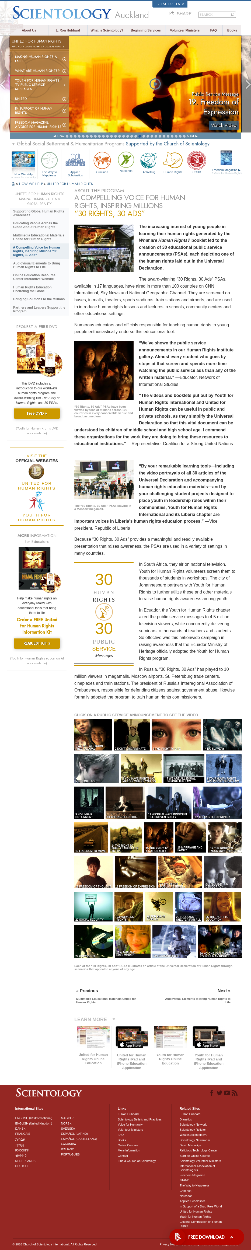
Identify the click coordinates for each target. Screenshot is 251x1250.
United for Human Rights (196, 1211)
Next (190, 136)
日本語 (19, 1145)
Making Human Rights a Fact (36, 59)
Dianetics (186, 1119)
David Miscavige (190, 1145)
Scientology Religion (193, 1129)
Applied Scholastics (75, 163)
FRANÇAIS (22, 1133)
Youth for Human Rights (195, 1216)
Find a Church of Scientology (137, 1160)
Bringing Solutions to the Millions (39, 299)
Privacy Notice (169, 1244)
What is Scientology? (107, 30)
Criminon (102, 162)
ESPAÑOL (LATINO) (74, 1133)
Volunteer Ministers (185, 30)
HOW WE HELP (31, 183)
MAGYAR (67, 1118)
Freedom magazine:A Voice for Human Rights (38, 124)
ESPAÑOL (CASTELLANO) (79, 1138)
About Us (29, 30)
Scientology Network (193, 1124)
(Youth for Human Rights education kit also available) (37, 661)
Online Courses (128, 1145)
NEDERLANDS (25, 1160)
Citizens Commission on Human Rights (201, 1223)
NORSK (66, 1123)
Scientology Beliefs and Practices (140, 1119)
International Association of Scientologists (197, 1167)
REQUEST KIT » (36, 643)
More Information (129, 1150)
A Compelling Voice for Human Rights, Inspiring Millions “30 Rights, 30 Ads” (36, 251)
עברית (20, 1139)
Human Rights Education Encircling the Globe (32, 289)
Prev (60, 136)
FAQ (213, 30)
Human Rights (172, 162)
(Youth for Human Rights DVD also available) (37, 431)
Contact (123, 1155)
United (21, 98)
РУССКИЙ (22, 1150)
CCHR (196, 162)
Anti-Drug (148, 162)
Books (232, 30)
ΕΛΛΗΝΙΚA (68, 1144)
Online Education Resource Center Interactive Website (34, 277)
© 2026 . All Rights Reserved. (55, 1244)
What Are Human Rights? (37, 70)
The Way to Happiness (49, 163)
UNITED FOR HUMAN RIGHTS (70, 183)
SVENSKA (68, 1128)
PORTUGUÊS (70, 1154)
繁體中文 (21, 1155)
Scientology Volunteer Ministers (200, 1160)
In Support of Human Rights (33, 110)
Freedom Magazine (227, 171)
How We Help (23, 174)
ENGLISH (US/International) (34, 1118)
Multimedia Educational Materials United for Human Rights (38, 237)
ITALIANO (67, 1149)
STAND (184, 1180)
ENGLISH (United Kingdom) (33, 1123)
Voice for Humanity (130, 1124)
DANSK (20, 1128)
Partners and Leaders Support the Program (39, 309)
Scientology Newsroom (195, 1140)
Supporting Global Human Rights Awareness (38, 213)
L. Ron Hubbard (68, 30)
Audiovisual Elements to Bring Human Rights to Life (36, 265)
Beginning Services (146, 30)
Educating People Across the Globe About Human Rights (35, 225)
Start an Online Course (195, 1155)
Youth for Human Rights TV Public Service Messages (37, 85)
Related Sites (171, 4)
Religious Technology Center (198, 1150)
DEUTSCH (22, 1166)
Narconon (126, 161)
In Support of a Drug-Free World (201, 1206)
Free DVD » (37, 413)
